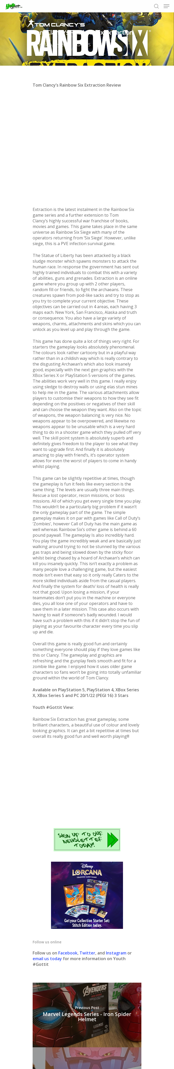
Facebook (67, 846)
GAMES (84, 45)
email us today (47, 852)
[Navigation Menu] (166, 6)
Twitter (87, 846)
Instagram (116, 846)
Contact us (130, 1047)
